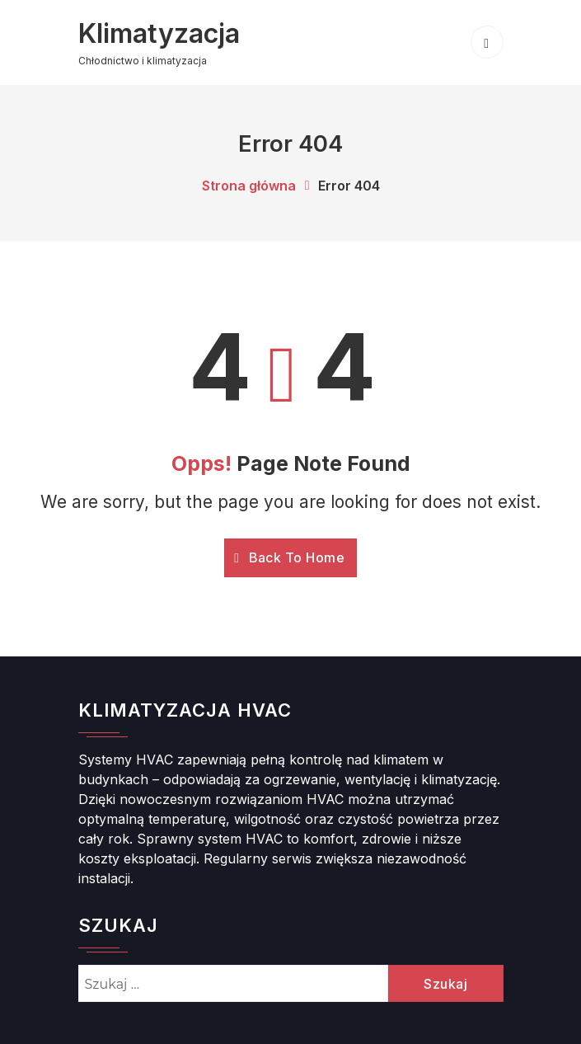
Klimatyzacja (160, 33)
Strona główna (249, 185)
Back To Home (289, 556)
